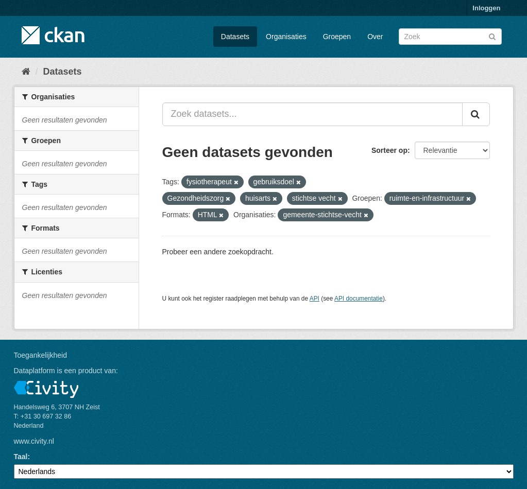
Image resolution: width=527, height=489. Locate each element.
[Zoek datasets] (450, 36)
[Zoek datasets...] (312, 114)
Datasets (235, 36)
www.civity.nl (34, 441)
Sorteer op (389, 150)
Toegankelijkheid (40, 355)
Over (375, 36)
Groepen (337, 36)
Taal (21, 456)
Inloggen (486, 8)
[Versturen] (492, 35)
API (314, 298)
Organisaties (286, 36)
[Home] (26, 71)
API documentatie (358, 298)
